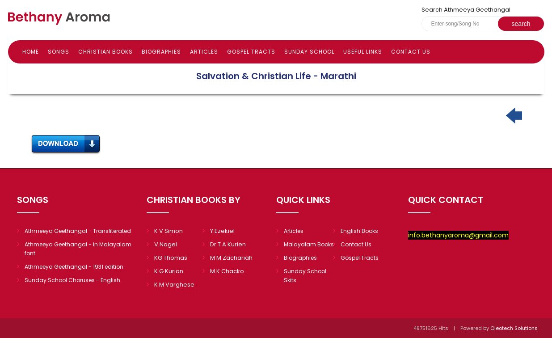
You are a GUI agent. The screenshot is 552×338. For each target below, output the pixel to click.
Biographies (161, 51)
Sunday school (309, 51)
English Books (359, 231)
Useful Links (362, 51)
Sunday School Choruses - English (72, 280)
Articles (204, 51)
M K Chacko (227, 271)
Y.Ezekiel (222, 231)
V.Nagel (165, 244)
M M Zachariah (231, 258)
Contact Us (410, 51)
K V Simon (168, 231)
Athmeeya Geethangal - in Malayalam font (78, 249)
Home (30, 51)
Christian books (105, 51)
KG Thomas (170, 258)
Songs (58, 51)
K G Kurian (168, 271)
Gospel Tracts (251, 51)
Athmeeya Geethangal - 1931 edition (74, 266)
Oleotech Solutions (514, 328)
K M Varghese (174, 284)
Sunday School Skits (305, 275)
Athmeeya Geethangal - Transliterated (78, 231)
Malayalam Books (309, 244)
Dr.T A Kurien (228, 244)
